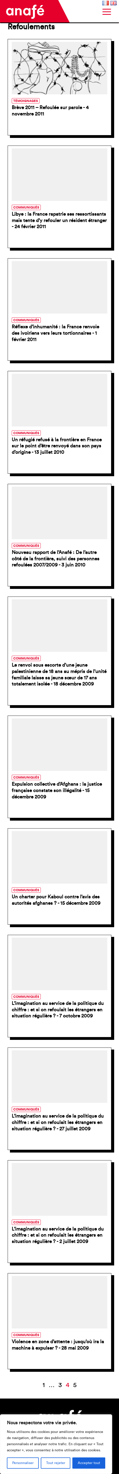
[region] (56, 1444)
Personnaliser (23, 1463)
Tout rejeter (55, 1463)
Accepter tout (89, 1463)
